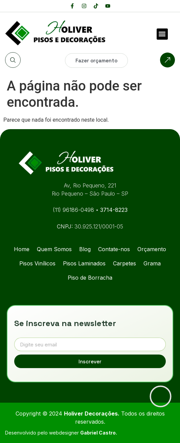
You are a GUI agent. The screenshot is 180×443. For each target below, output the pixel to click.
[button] (162, 34)
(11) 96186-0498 (74, 209)
